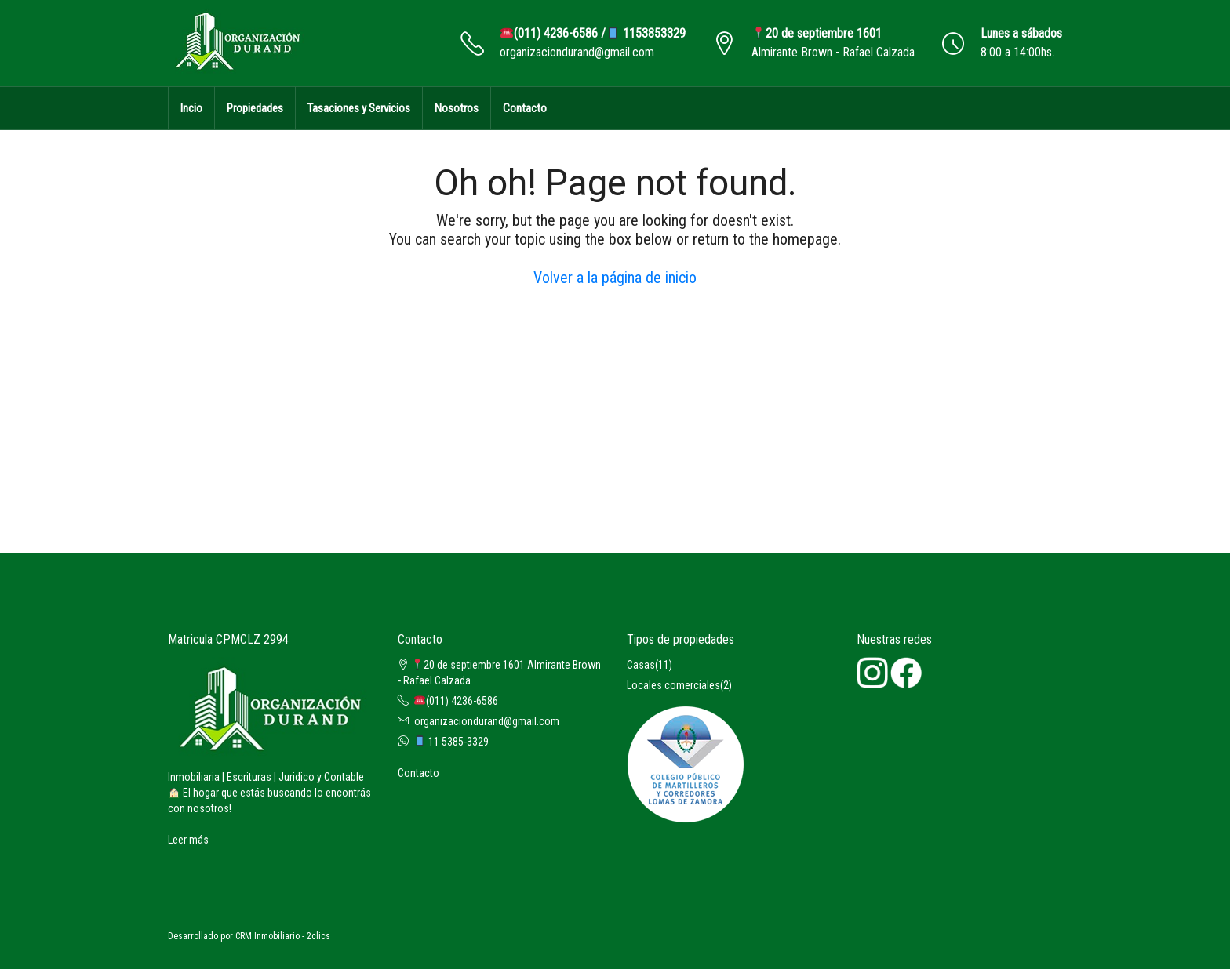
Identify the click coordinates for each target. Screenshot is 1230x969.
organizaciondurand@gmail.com (577, 52)
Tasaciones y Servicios (359, 108)
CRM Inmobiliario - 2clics (282, 936)
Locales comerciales (673, 685)
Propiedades (255, 108)
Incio (191, 108)
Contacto (525, 108)
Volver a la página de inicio (615, 277)
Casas (641, 665)
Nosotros (457, 108)
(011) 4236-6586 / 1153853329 (593, 33)
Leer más (188, 839)
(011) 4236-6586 (456, 701)
